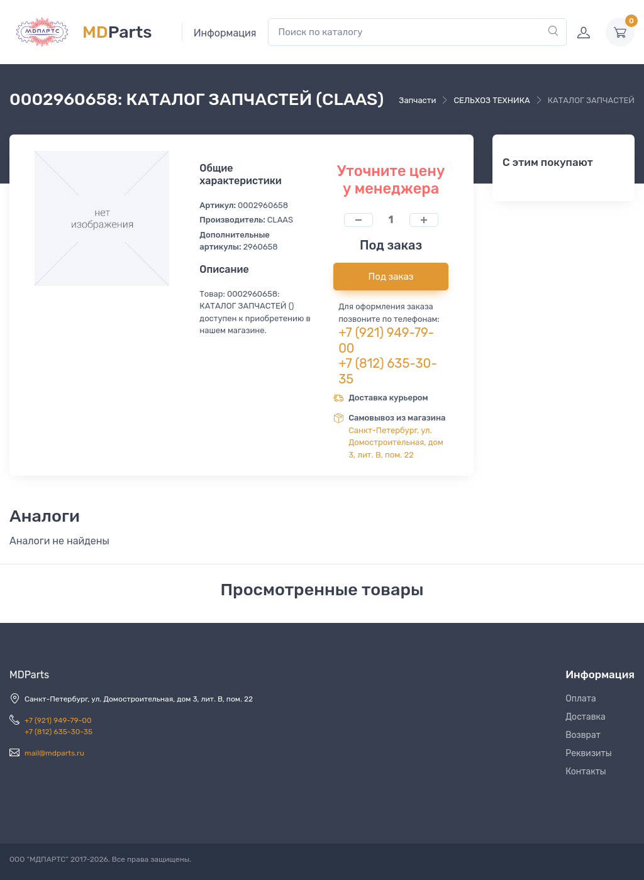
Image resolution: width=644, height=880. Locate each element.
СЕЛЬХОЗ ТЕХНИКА (491, 100)
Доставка (585, 717)
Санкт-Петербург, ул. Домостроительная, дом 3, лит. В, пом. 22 (395, 442)
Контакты (585, 771)
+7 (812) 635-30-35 (58, 731)
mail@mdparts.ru (54, 753)
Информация (225, 33)
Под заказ (391, 276)
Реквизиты (588, 753)
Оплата (580, 698)
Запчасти (417, 100)
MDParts (29, 675)
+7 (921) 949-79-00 (58, 720)
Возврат (583, 735)
